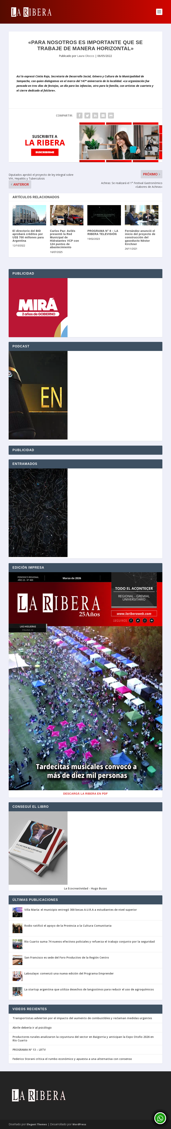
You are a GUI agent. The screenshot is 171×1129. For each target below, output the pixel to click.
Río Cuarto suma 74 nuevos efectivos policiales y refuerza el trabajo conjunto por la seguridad (89, 941)
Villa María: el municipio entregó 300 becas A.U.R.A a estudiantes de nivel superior (80, 910)
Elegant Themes (37, 1124)
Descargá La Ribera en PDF (85, 793)
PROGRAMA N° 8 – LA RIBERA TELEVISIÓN (102, 232)
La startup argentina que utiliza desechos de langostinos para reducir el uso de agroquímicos (89, 989)
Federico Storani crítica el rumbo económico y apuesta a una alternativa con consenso (72, 1059)
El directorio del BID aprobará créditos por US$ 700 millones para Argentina (28, 235)
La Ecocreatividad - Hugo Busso (85, 888)
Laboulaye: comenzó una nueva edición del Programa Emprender (69, 973)
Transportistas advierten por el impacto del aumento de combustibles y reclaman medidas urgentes (82, 1018)
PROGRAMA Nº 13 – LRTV (29, 1049)
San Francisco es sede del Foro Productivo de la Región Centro (66, 957)
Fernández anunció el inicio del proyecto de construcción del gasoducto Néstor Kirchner (140, 237)
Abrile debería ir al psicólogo (32, 1027)
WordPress (79, 1124)
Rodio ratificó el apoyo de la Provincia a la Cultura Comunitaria (68, 925)
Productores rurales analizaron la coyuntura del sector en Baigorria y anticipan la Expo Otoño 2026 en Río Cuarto (83, 1038)
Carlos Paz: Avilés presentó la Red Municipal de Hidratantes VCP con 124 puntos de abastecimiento (64, 239)
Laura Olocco (85, 56)
